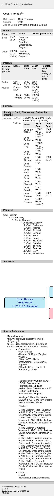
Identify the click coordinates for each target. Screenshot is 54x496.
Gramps (17, 487)
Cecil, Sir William (28, 131)
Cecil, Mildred (27, 153)
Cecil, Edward (27, 164)
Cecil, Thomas (28, 194)
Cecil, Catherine (29, 139)
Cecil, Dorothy (28, 188)
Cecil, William (17, 83)
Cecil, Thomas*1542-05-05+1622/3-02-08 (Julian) (25, 303)
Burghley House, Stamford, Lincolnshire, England (25, 42)
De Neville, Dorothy (33, 118)
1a (22, 13)
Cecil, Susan (27, 176)
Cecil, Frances (28, 200)
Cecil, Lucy (26, 145)
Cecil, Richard (28, 158)
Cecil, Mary (26, 170)
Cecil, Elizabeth (28, 182)
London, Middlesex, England (24, 53)
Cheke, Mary (17, 88)
